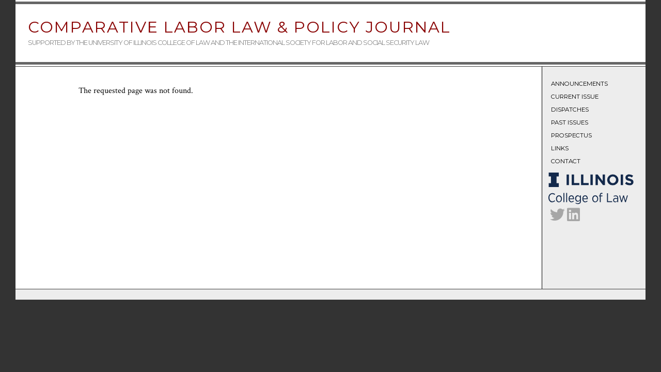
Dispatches (570, 109)
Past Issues (569, 122)
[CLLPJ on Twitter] (557, 217)
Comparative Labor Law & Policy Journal (239, 27)
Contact (565, 161)
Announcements (579, 83)
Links (560, 148)
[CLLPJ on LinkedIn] (573, 217)
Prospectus (571, 135)
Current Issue (575, 96)
